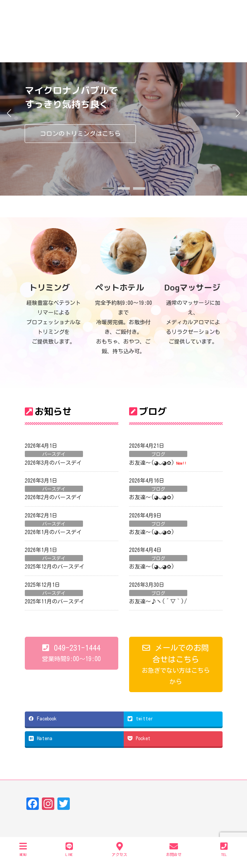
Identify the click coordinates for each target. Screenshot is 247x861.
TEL (224, 849)
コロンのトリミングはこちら (80, 134)
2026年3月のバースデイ (53, 463)
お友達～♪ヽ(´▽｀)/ (158, 601)
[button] (108, 188)
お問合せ (173, 849)
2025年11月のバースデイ (55, 601)
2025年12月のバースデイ (55, 566)
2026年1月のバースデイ (53, 532)
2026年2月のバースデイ (53, 497)
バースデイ (54, 454)
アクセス (119, 849)
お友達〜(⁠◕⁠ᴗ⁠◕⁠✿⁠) (151, 463)
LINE (69, 849)
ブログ (158, 454)
